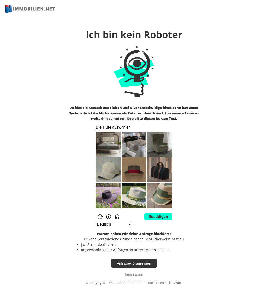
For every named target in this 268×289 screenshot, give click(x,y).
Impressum (134, 274)
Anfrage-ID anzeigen (134, 263)
